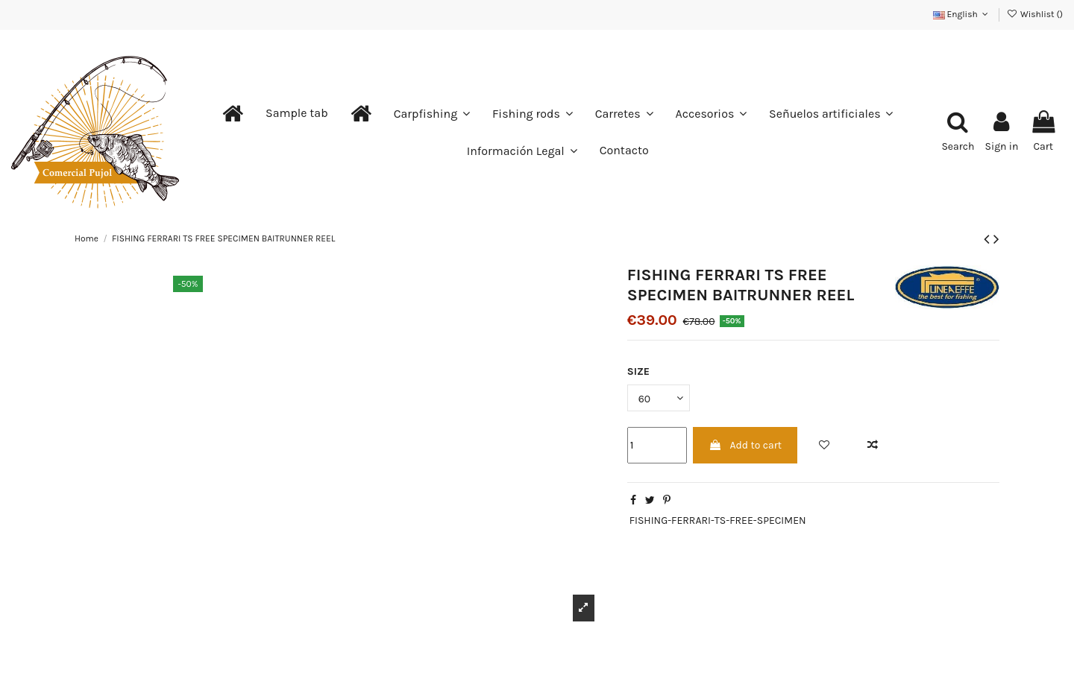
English (962, 14)
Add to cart (745, 445)
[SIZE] (658, 398)
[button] (296, 113)
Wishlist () (1035, 14)
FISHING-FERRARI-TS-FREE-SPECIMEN (717, 520)
